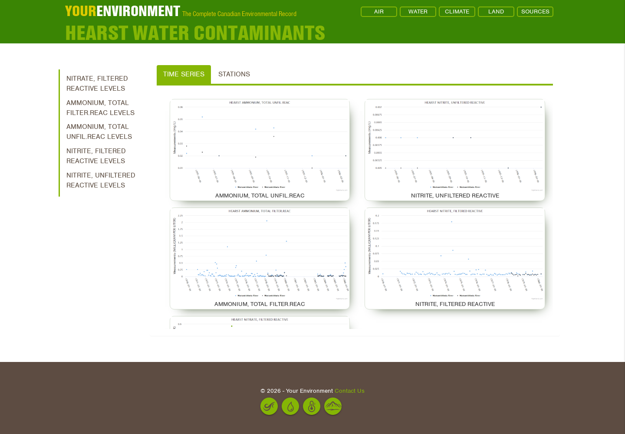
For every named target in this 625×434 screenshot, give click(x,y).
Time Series (183, 74)
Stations (234, 74)
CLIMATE (457, 11)
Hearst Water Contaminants (195, 32)
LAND (496, 11)
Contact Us (350, 391)
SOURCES (535, 11)
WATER (418, 11)
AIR (379, 11)
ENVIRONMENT (122, 10)
